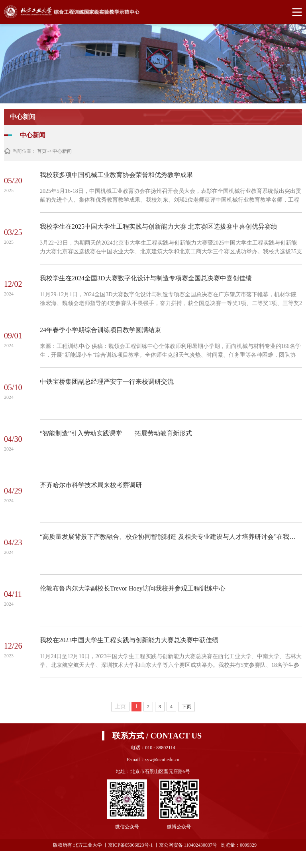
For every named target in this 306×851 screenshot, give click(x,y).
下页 (186, 706)
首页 (42, 151)
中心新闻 (62, 151)
